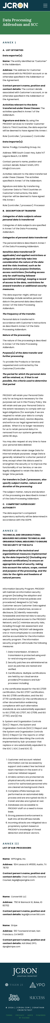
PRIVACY (20, 1015)
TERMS (9, 1015)
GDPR (30, 1015)
